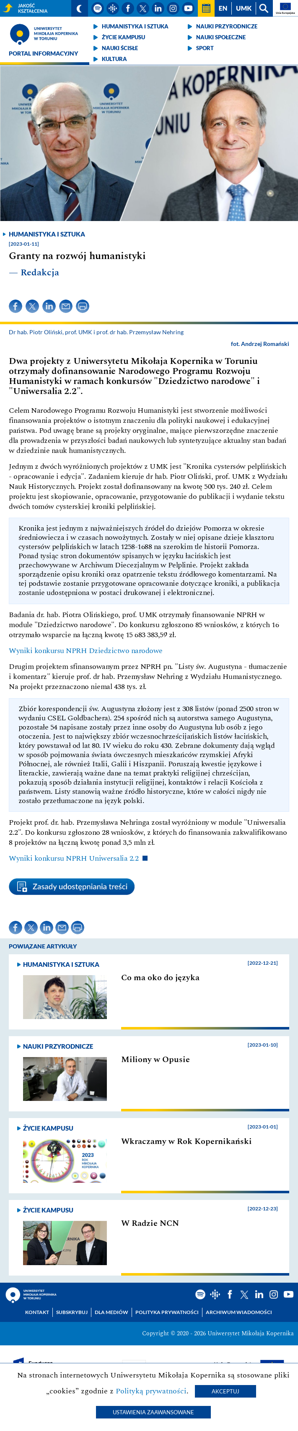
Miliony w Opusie (155, 1059)
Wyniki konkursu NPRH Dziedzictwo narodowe (86, 650)
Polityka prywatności (167, 1312)
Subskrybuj (72, 1312)
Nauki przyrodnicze (226, 26)
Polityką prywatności (151, 1391)
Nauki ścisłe (120, 48)
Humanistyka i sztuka (135, 26)
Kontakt (37, 1312)
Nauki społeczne (221, 37)
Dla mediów (111, 1312)
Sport (205, 48)
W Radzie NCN (150, 1223)
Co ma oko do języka (160, 977)
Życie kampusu (123, 37)
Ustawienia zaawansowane (153, 1412)
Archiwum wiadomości (239, 1312)
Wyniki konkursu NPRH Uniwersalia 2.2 (73, 858)
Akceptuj (225, 1391)
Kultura (114, 59)
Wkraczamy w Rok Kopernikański (186, 1141)
